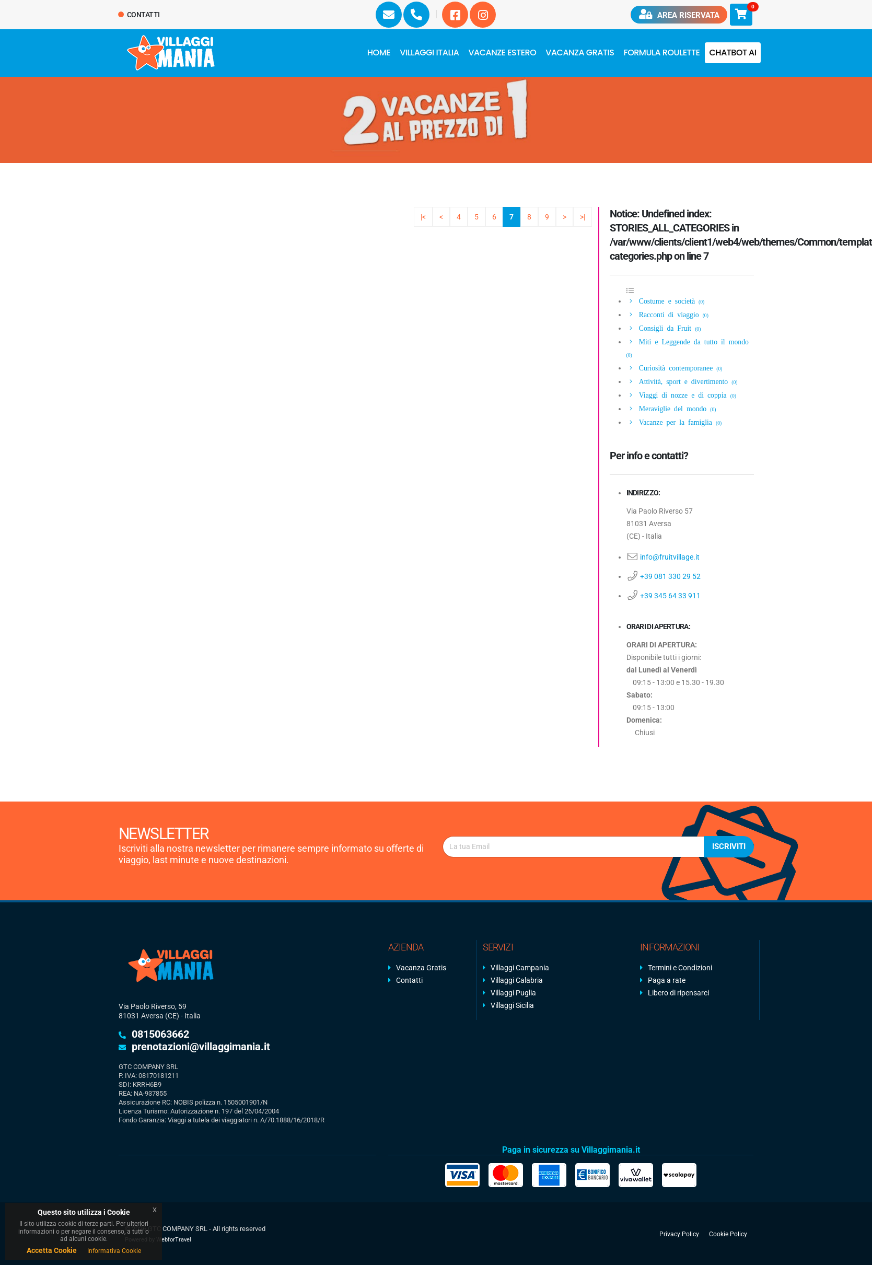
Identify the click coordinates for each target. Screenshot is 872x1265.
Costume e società (666, 300)
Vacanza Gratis (579, 53)
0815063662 (160, 1034)
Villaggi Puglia (513, 993)
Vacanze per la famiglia (674, 421)
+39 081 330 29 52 (670, 576)
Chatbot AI (732, 53)
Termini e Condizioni (680, 968)
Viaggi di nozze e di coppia (682, 394)
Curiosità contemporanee (675, 367)
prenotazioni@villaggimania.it (201, 1046)
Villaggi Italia (429, 53)
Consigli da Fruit (664, 327)
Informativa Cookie (114, 1251)
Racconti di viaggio (668, 314)
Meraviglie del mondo (671, 408)
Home (378, 53)
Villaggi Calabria (517, 980)
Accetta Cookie (52, 1250)
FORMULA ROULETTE (661, 53)
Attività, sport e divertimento (682, 381)
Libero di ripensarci (678, 993)
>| (582, 217)
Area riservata (678, 14)
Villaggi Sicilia (512, 1005)
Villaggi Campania (520, 968)
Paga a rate (666, 980)
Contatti (139, 14)
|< (423, 217)
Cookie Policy (728, 1233)
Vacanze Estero (502, 53)
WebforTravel (173, 1239)
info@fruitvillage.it (670, 557)
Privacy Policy (679, 1233)
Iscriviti (729, 846)
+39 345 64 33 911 (670, 595)
